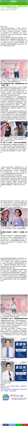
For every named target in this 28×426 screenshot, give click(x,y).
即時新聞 (14, 9)
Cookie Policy (16, 4)
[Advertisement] (14, 17)
